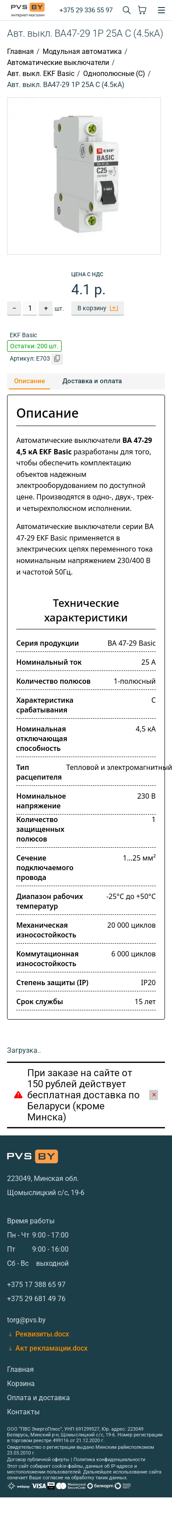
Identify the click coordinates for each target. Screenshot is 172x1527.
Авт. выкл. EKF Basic (40, 73)
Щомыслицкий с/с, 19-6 (45, 1192)
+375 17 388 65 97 (36, 1284)
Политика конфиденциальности (109, 1459)
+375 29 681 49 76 (36, 1299)
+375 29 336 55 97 (86, 10)
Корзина (21, 1383)
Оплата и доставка (38, 1398)
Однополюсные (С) (114, 73)
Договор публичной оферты (38, 1459)
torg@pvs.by (26, 1320)
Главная (20, 51)
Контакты (23, 1412)
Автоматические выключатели (58, 62)
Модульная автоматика (82, 51)
